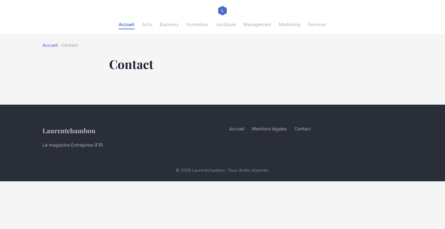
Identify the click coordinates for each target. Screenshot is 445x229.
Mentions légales (269, 128)
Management (257, 24)
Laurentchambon (69, 130)
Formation (197, 24)
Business (169, 24)
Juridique (226, 24)
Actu (147, 24)
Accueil (126, 24)
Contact (302, 128)
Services (317, 24)
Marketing (289, 24)
